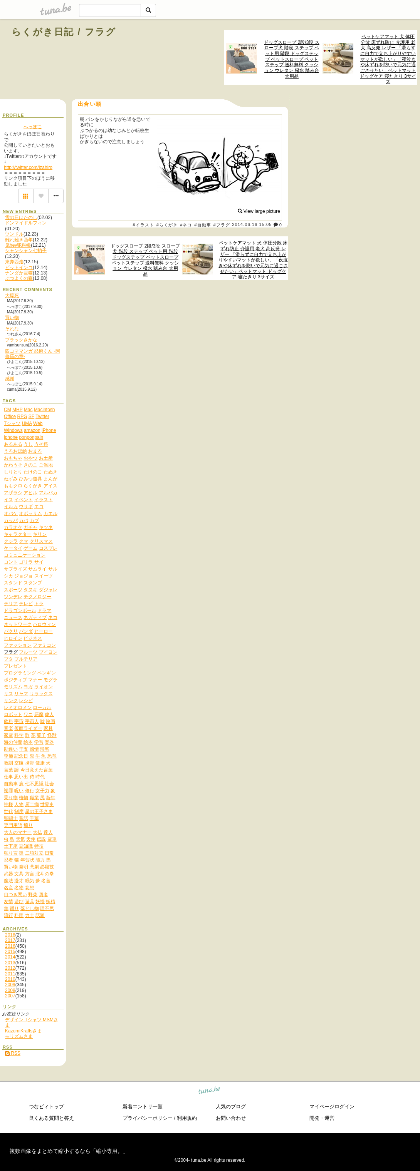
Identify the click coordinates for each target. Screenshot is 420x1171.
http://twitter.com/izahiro (28, 167)
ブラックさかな (21, 340)
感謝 (9, 378)
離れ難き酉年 (19, 240)
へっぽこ (33, 126)
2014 (10, 957)
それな (12, 328)
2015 (10, 951)
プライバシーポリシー (148, 1118)
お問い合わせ (231, 1118)
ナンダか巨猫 (19, 273)
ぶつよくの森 (19, 278)
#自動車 (202, 224)
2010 (10, 979)
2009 (10, 984)
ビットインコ (19, 267)
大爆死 (12, 295)
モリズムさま (19, 1036)
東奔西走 (14, 261)
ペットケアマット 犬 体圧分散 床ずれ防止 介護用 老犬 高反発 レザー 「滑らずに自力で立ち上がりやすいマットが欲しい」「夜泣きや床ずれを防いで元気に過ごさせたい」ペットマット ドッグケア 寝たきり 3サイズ (388, 59)
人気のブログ (231, 1106)
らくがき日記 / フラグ (64, 32)
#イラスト (144, 224)
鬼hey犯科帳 (18, 245)
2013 (10, 962)
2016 (10, 946)
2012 (10, 968)
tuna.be (209, 1091)
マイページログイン (331, 1106)
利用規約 (187, 1118)
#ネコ (186, 224)
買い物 (12, 317)
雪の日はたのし (21, 217)
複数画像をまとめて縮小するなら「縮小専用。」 (69, 1151)
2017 (10, 940)
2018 (10, 935)
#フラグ (221, 224)
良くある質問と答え (51, 1118)
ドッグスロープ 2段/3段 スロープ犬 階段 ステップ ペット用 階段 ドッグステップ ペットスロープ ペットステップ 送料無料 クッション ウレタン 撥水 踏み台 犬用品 (291, 59)
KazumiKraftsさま (23, 1031)
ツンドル (14, 234)
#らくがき (167, 224)
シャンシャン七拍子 (26, 250)
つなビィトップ (46, 1106)
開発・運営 (321, 1118)
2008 (10, 990)
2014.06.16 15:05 (252, 224)
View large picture (259, 211)
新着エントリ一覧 (143, 1106)
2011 (10, 974)
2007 (10, 996)
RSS (12, 1053)
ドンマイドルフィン (26, 223)
